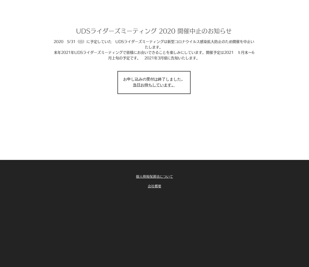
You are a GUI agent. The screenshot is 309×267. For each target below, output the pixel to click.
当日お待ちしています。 (154, 85)
